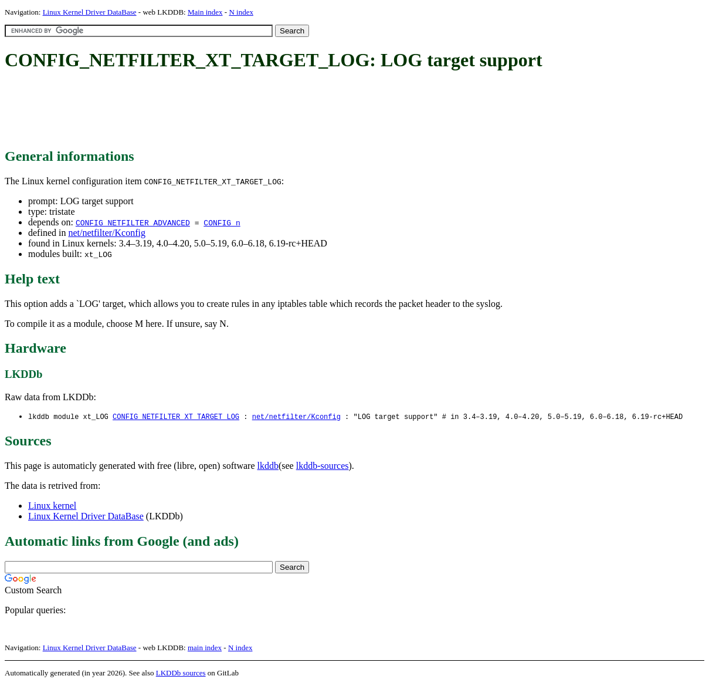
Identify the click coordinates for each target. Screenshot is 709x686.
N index (241, 12)
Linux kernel (52, 506)
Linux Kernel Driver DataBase (90, 12)
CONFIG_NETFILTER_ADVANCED (133, 222)
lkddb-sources (322, 466)
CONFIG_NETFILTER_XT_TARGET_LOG (176, 417)
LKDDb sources (181, 673)
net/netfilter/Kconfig (106, 233)
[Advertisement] (218, 110)
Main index (205, 12)
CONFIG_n (221, 222)
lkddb (268, 466)
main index (205, 648)
